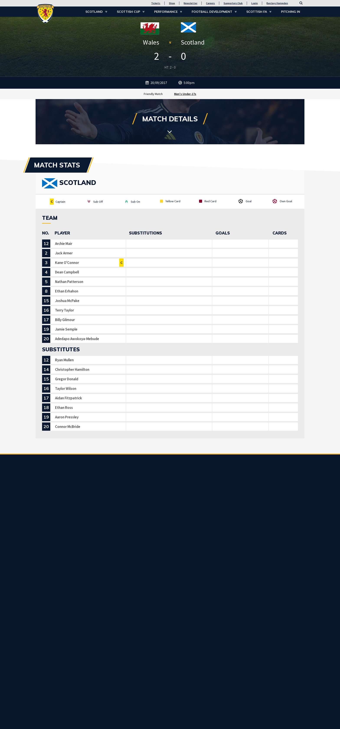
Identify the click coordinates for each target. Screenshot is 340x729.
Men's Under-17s (185, 94)
